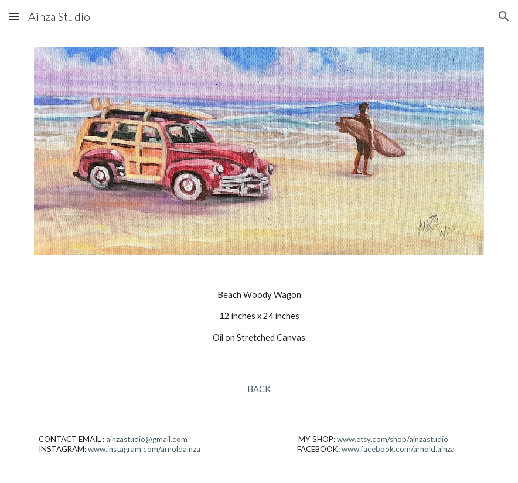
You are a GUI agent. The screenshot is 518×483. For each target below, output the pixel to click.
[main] (259, 316)
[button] (14, 16)
